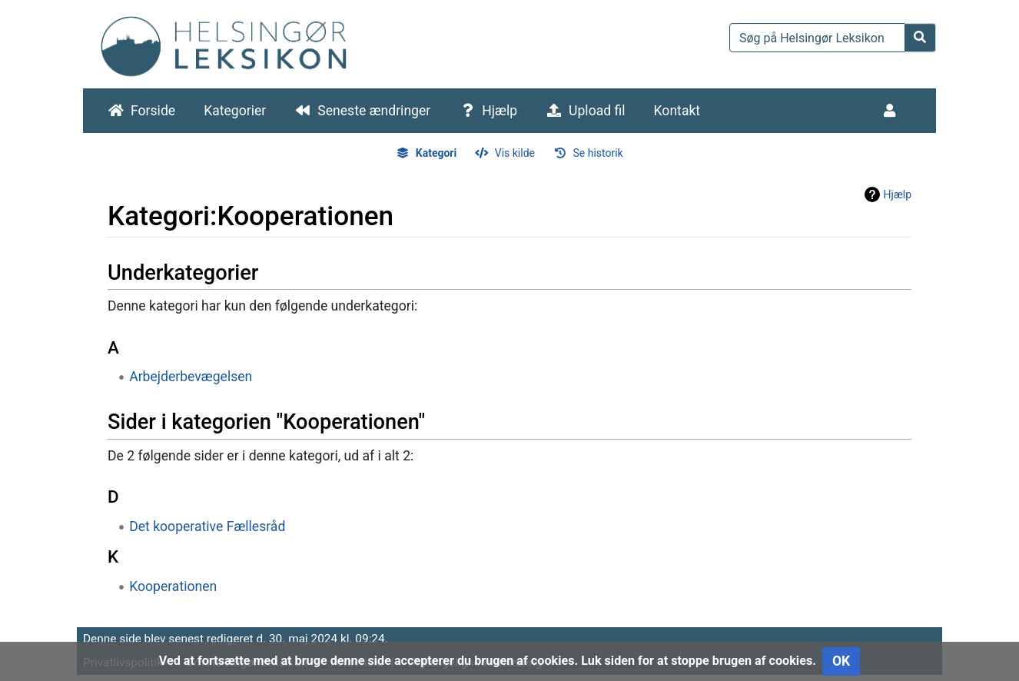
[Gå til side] (920, 37)
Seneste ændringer (373, 110)
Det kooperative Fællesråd (207, 526)
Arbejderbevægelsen (190, 376)
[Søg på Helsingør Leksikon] (817, 37)
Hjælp (499, 110)
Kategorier (235, 110)
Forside (153, 110)
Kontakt (677, 110)
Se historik (597, 153)
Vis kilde (515, 153)
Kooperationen (173, 586)
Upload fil (597, 110)
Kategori (436, 153)
